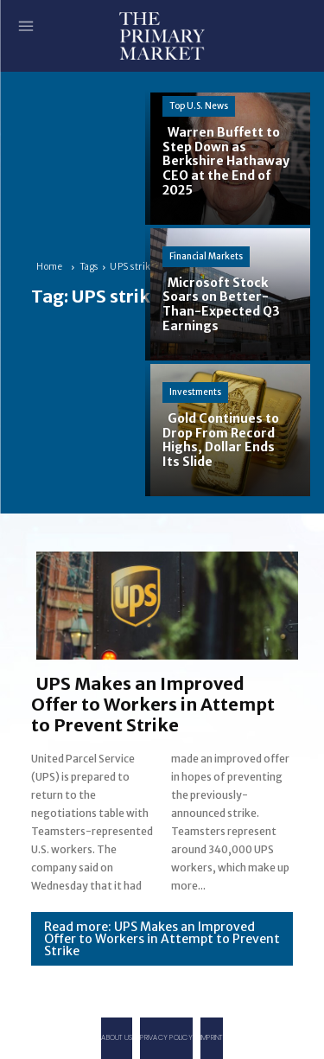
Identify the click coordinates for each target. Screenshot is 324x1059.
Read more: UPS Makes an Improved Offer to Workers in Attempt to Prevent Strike (162, 939)
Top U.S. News (198, 106)
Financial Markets (206, 256)
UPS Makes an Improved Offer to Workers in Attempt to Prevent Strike (153, 704)
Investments (195, 392)
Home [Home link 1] (49, 266)
